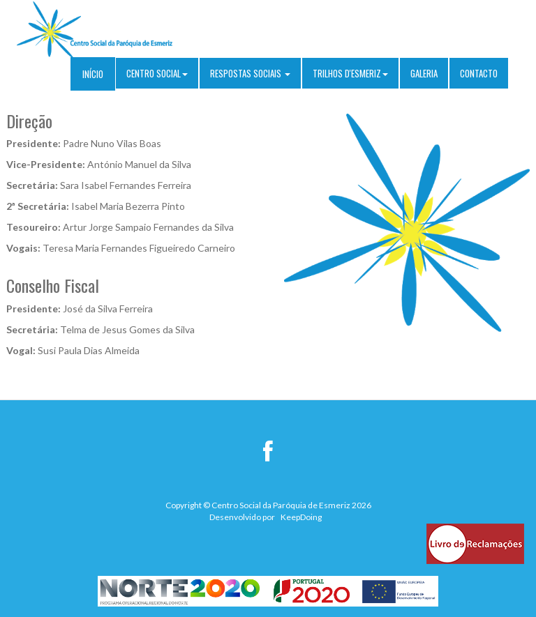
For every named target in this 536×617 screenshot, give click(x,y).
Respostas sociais (250, 73)
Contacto (479, 73)
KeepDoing (301, 517)
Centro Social (157, 73)
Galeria (424, 73)
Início (92, 74)
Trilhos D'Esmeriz (350, 73)
